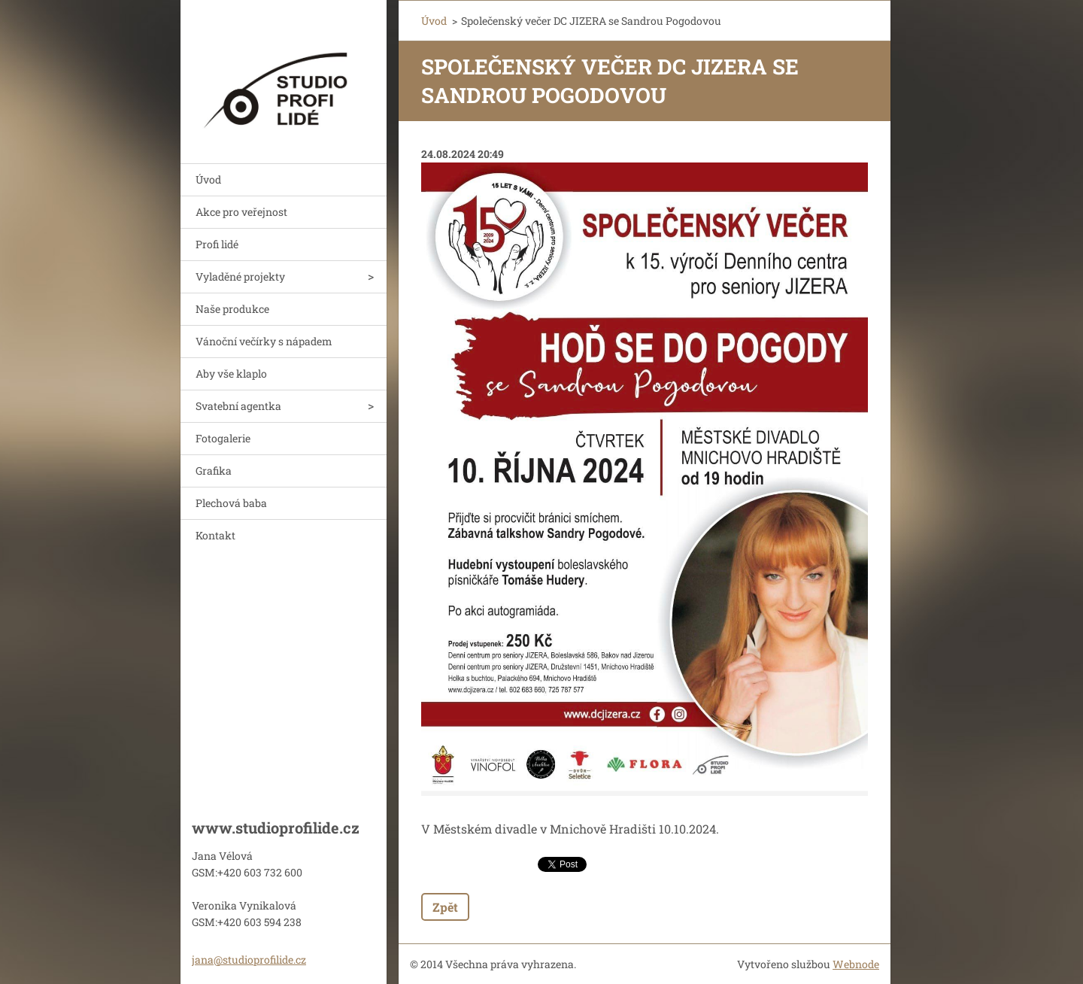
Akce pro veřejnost (241, 212)
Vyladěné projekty (240, 276)
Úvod (208, 179)
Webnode (856, 964)
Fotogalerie (223, 438)
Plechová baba (231, 503)
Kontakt (215, 535)
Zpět (445, 907)
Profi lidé (217, 244)
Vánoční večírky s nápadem (264, 341)
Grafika (214, 470)
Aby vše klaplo (231, 373)
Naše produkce (232, 309)
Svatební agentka (238, 406)
